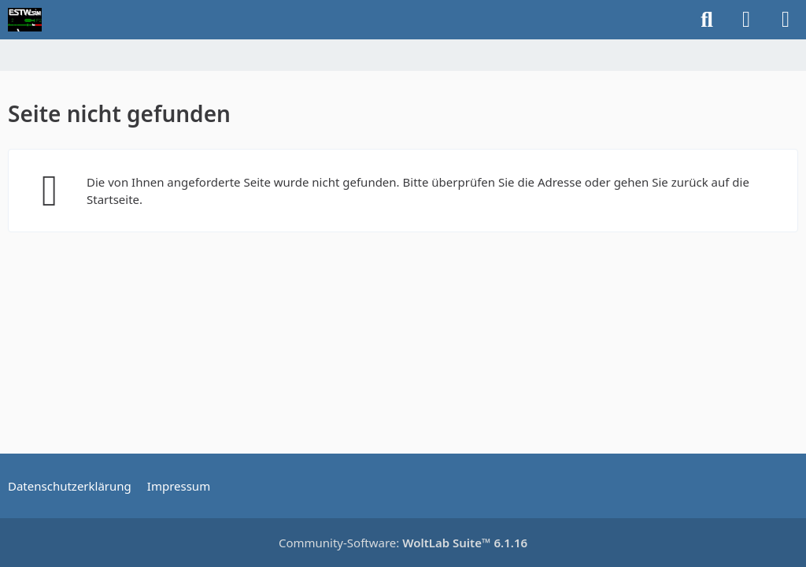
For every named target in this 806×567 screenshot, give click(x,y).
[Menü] (785, 19)
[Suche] (707, 19)
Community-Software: (403, 542)
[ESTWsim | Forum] (25, 19)
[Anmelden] (746, 19)
